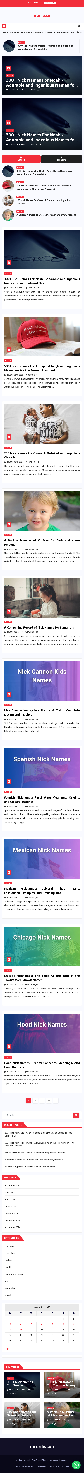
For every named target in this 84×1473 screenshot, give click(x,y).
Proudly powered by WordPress (28, 1460)
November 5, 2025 (15, 898)
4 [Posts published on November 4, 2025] (21, 1324)
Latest (21, 158)
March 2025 (10, 1199)
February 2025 (12, 1206)
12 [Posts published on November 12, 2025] (31, 1330)
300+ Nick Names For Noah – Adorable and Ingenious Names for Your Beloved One (41, 85)
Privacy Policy (54, 1467)
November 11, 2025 (15, 375)
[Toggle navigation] (39, 26)
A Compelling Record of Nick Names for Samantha (39, 627)
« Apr (7, 1348)
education (10, 1253)
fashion (21, 42)
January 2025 (11, 1213)
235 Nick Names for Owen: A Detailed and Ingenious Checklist (35, 1153)
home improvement (15, 1274)
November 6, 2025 (15, 806)
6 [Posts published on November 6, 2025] (41, 1324)
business (9, 1246)
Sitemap (65, 1467)
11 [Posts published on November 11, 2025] (21, 1330)
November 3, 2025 (15, 1072)
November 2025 (12, 1185)
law (6, 1281)
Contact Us (41, 1467)
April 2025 (9, 1192)
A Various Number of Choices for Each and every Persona (46, 215)
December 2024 (13, 1220)
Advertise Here (28, 1467)
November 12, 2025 (17, 90)
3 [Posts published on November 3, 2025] (10, 1324)
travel (8, 1295)
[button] (74, 26)
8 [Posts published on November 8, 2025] (63, 1324)
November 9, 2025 (15, 549)
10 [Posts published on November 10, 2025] (10, 1330)
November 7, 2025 (15, 719)
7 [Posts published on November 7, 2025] (52, 1324)
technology (11, 1288)
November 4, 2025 (15, 985)
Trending (61, 158)
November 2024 (13, 1227)
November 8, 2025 (15, 632)
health (8, 1267)
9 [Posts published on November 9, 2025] (74, 1324)
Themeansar (64, 1460)
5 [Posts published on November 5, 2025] (31, 1324)
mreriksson (42, 15)
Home (17, 1467)
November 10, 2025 (15, 462)
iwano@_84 (34, 90)
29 (48, 1101)
